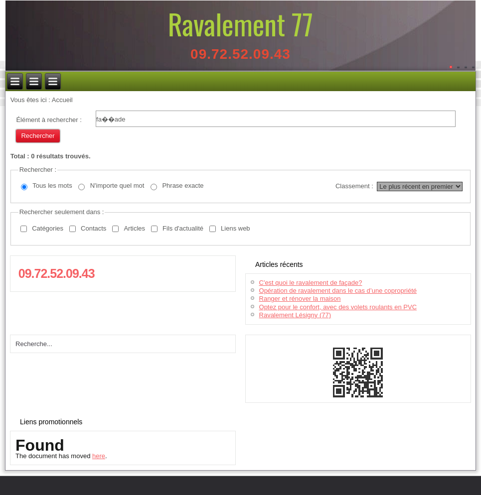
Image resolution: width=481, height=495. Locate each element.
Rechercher (37, 135)
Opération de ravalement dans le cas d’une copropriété (338, 290)
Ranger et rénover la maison (300, 298)
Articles (134, 228)
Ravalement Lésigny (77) (295, 315)
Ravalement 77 (240, 23)
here (98, 456)
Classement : (354, 186)
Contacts (93, 228)
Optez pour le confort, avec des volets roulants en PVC (338, 307)
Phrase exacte (182, 185)
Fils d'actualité (182, 228)
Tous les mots (52, 185)
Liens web (235, 228)
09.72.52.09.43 (240, 54)
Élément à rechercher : (49, 120)
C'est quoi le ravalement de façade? (310, 282)
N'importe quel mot (117, 185)
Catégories (47, 228)
